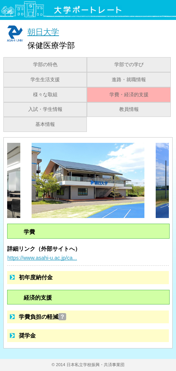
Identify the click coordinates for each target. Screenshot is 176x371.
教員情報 (129, 109)
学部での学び (129, 64)
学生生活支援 (45, 79)
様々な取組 (45, 94)
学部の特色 (45, 64)
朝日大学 (43, 31)
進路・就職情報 (129, 79)
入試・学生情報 (45, 109)
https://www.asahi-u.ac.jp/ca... (42, 258)
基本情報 (45, 124)
